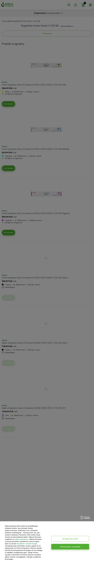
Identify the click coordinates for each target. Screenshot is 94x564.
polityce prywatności (21, 539)
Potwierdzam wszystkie (70, 547)
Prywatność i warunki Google (27, 544)
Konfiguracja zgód (70, 539)
